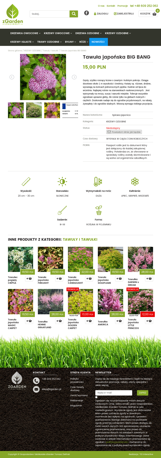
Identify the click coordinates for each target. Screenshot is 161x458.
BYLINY (69, 42)
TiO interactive (146, 454)
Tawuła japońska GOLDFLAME (104, 280)
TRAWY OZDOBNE (48, 42)
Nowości (98, 42)
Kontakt (111, 6)
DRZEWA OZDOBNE (87, 33)
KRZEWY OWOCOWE (57, 33)
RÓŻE (82, 42)
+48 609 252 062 (146, 6)
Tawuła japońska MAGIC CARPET (13, 324)
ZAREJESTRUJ (125, 14)
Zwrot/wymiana (79, 395)
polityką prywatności (117, 442)
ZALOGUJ (102, 14)
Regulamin (76, 406)
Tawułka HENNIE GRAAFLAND (44, 324)
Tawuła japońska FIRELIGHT (43, 280)
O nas (101, 6)
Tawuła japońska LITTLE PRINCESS (133, 324)
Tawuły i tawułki (80, 240)
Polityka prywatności (77, 380)
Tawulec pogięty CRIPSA (13, 280)
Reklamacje (76, 400)
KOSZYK (149, 13)
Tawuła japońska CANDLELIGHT (75, 280)
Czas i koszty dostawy (77, 388)
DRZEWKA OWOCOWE (24, 33)
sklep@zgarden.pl (51, 389)
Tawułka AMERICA (103, 323)
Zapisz (142, 393)
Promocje (122, 6)
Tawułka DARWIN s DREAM (133, 282)
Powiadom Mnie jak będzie (124, 132)
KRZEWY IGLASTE (21, 42)
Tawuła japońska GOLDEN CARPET (73, 324)
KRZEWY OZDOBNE (117, 33)
